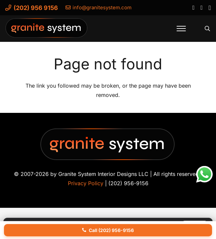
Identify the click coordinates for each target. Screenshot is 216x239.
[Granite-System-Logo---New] (46, 30)
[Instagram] (209, 7)
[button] (181, 28)
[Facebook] (193, 7)
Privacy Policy (85, 183)
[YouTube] (201, 7)
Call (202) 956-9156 (108, 230)
